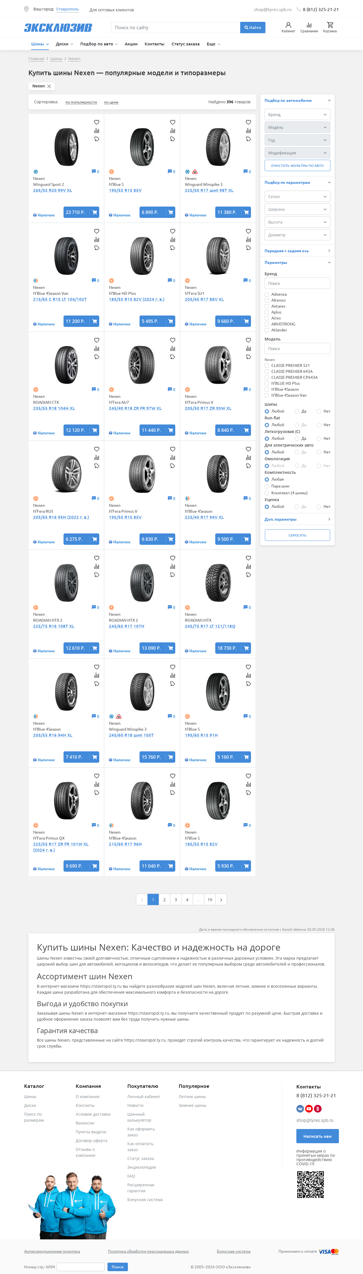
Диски (30, 1105)
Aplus (276, 311)
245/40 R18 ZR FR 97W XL (135, 408)
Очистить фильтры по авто (297, 165)
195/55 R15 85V (125, 190)
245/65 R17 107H (126, 626)
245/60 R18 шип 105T (131, 735)
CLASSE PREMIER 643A (292, 371)
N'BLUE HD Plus (285, 383)
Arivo (276, 317)
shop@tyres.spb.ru (315, 1120)
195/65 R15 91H (201, 735)
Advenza (279, 294)
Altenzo (278, 299)
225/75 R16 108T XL (53, 626)
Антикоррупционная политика (52, 1251)
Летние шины (192, 1096)
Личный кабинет (144, 1096)
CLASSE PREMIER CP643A (294, 377)
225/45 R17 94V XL (204, 517)
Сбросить (297, 535)
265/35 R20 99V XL (52, 190)
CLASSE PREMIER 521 (290, 365)
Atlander (279, 329)
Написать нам (317, 1136)
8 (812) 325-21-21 (321, 9)
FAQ (131, 1176)
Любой (277, 410)
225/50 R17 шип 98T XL (209, 190)
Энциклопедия (141, 1167)
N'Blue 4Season (285, 389)
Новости (135, 1105)
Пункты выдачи (91, 1131)
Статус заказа (186, 44)
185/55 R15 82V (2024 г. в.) (136, 299)
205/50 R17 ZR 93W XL (208, 408)
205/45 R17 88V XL (204, 299)
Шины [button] (38, 44)
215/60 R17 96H (125, 844)
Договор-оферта (91, 1140)
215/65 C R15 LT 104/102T (60, 299)
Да (303, 410)
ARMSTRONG (283, 323)
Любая (277, 479)
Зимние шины (192, 1105)
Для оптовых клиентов (112, 9)
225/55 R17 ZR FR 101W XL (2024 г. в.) (60, 847)
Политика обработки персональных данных (148, 1251)
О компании (88, 1096)
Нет (327, 410)
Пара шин (280, 485)
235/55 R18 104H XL (54, 408)
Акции (131, 44)
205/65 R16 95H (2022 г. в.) (61, 517)
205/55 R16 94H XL (52, 735)
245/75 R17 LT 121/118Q (210, 626)
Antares (278, 305)
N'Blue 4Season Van (289, 395)
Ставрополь (67, 9)
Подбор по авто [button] (97, 44)
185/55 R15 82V (201, 844)
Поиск (118, 1266)
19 (210, 899)
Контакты (154, 44)
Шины (30, 1096)
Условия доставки (93, 1114)
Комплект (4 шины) (289, 492)
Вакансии (85, 1123)
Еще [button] (212, 44)
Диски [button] (62, 44)
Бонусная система (145, 1199)
